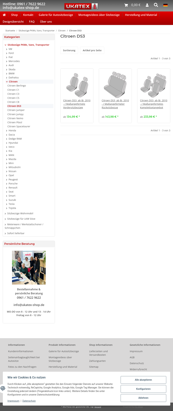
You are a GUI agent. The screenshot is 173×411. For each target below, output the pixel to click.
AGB (132, 357)
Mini (11, 163)
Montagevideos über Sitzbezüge (99, 15)
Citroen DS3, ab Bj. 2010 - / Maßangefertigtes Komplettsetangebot (153, 104)
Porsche (13, 183)
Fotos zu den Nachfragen (22, 366)
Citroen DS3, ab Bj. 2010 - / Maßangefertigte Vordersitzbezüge (76, 104)
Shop (14, 15)
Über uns (46, 21)
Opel (11, 175)
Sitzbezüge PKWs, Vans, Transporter (28, 44)
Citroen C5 (13, 97)
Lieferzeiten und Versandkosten (98, 353)
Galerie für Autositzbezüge (56, 15)
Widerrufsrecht (138, 369)
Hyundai (13, 142)
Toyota (12, 208)
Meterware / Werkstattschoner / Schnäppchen (24, 226)
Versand (97, 407)
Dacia (12, 134)
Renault (13, 187)
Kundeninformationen (20, 351)
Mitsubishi (15, 167)
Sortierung (69, 50)
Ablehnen (142, 397)
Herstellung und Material (141, 15)
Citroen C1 (13, 89)
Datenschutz (137, 363)
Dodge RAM (15, 138)
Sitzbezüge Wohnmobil (20, 213)
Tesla (12, 204)
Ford (11, 53)
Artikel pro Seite (92, 50)
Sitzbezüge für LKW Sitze (21, 218)
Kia (10, 150)
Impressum (136, 351)
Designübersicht (13, 21)
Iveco (11, 146)
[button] (28, 45)
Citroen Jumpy (15, 114)
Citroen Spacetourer (18, 126)
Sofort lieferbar (15, 233)
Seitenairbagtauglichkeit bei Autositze (24, 359)
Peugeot (13, 179)
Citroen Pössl (14, 122)
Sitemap (93, 366)
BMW (12, 73)
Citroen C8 (13, 102)
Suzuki (12, 199)
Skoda (12, 69)
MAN (11, 155)
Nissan (12, 171)
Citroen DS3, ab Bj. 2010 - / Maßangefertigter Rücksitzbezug (115, 104)
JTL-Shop (139, 406)
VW (10, 49)
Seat (11, 191)
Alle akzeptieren (142, 380)
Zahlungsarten (97, 360)
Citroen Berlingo (16, 85)
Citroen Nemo (15, 118)
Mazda (12, 159)
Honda (12, 130)
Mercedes (14, 61)
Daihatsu (14, 77)
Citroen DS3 (14, 106)
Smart (12, 195)
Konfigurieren (142, 389)
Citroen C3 (13, 93)
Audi (11, 65)
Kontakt (28, 15)
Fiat (11, 57)
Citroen (13, 81)
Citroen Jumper (16, 110)
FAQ (32, 21)
